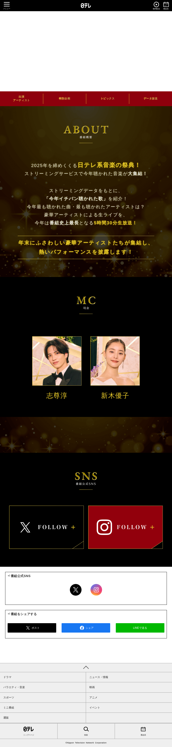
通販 (6, 717)
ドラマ (7, 677)
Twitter (76, 590)
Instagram (96, 590)
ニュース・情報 (98, 677)
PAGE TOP (86, 667)
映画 (92, 687)
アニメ (93, 697)
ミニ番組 (8, 707)
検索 (86, 731)
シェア (86, 627)
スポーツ (8, 697)
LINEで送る (140, 627)
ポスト (32, 627)
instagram (125, 527)
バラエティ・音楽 (14, 687)
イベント (94, 707)
